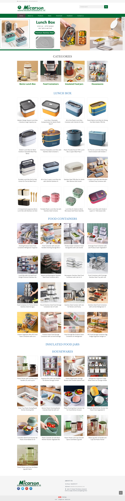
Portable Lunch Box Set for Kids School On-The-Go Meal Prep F (27, 180)
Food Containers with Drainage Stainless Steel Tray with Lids (97, 276)
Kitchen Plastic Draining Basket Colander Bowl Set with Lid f (51, 409)
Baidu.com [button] (67, 499)
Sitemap (64, 497)
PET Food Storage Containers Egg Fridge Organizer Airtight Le (97, 335)
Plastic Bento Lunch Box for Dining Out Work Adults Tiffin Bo (97, 121)
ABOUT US (68, 481)
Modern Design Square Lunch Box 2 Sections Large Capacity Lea (27, 121)
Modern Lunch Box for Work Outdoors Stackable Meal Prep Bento (27, 152)
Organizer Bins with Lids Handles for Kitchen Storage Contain (51, 379)
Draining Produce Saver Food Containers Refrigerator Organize (27, 247)
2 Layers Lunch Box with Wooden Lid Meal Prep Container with (97, 180)
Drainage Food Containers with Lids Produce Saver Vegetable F (97, 247)
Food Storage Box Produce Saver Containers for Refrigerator (74, 335)
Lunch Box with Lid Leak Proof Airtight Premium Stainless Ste (28, 276)
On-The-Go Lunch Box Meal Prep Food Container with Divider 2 (97, 151)
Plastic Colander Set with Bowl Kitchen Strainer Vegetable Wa (51, 439)
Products (40, 16)
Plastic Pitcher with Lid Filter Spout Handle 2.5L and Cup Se (27, 379)
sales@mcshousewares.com (23, 1)
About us (30, 16)
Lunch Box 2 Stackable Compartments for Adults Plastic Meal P (50, 122)
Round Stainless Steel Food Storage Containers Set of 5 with (50, 306)
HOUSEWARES (62, 351)
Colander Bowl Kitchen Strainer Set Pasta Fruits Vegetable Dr (97, 409)
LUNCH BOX (62, 93)
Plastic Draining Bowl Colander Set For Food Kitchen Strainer (74, 409)
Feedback (70, 16)
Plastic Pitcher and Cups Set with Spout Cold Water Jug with (74, 439)
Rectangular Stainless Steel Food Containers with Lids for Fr (74, 276)
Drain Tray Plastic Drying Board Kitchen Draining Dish (27, 409)
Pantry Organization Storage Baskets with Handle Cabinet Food (74, 379)
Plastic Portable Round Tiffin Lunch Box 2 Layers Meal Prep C (74, 151)
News (49, 16)
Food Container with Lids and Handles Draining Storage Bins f (50, 247)
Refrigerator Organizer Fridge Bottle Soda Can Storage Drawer (97, 379)
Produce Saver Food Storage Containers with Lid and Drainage (51, 335)
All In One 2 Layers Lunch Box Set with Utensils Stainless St (51, 180)
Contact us (80, 16)
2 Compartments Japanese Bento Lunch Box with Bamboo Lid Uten (27, 210)
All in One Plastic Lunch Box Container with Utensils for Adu (74, 121)
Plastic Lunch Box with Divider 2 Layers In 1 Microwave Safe (97, 210)
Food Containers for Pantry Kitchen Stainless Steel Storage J (27, 306)
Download (59, 16)
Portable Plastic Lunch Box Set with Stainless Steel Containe (50, 210)
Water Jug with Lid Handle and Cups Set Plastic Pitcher (97, 439)
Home (21, 16)
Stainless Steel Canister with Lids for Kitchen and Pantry (74, 306)
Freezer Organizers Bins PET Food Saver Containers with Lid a (27, 335)
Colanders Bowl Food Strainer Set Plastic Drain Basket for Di (27, 439)
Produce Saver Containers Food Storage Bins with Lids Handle (74, 247)
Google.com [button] (61, 499)
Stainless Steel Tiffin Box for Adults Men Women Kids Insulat (74, 180)
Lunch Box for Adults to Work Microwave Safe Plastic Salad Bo (74, 210)
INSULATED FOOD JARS (62, 344)
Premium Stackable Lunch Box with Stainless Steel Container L (50, 151)
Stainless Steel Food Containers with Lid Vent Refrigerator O (97, 306)
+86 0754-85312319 (34, 1)
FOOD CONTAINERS (62, 218)
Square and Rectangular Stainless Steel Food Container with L (51, 276)
